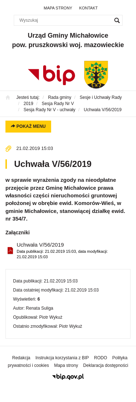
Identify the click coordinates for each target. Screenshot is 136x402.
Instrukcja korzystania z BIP (62, 357)
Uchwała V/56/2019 (71, 251)
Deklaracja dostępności (105, 365)
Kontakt (88, 8)
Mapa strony (58, 8)
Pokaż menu (28, 126)
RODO (100, 357)
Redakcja (21, 357)
